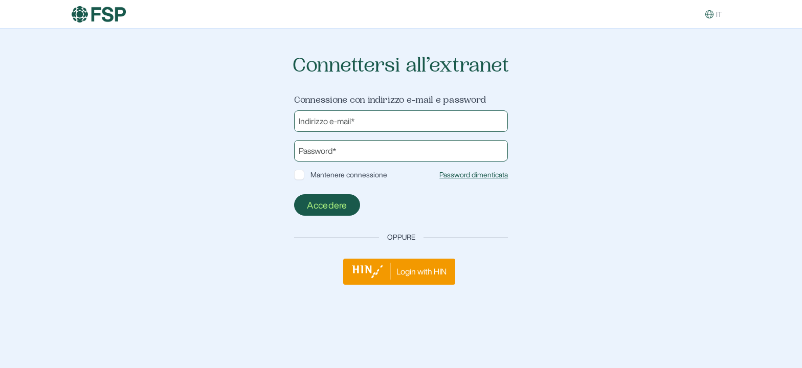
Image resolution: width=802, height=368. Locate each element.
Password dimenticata (473, 174)
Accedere (327, 205)
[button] (709, 14)
